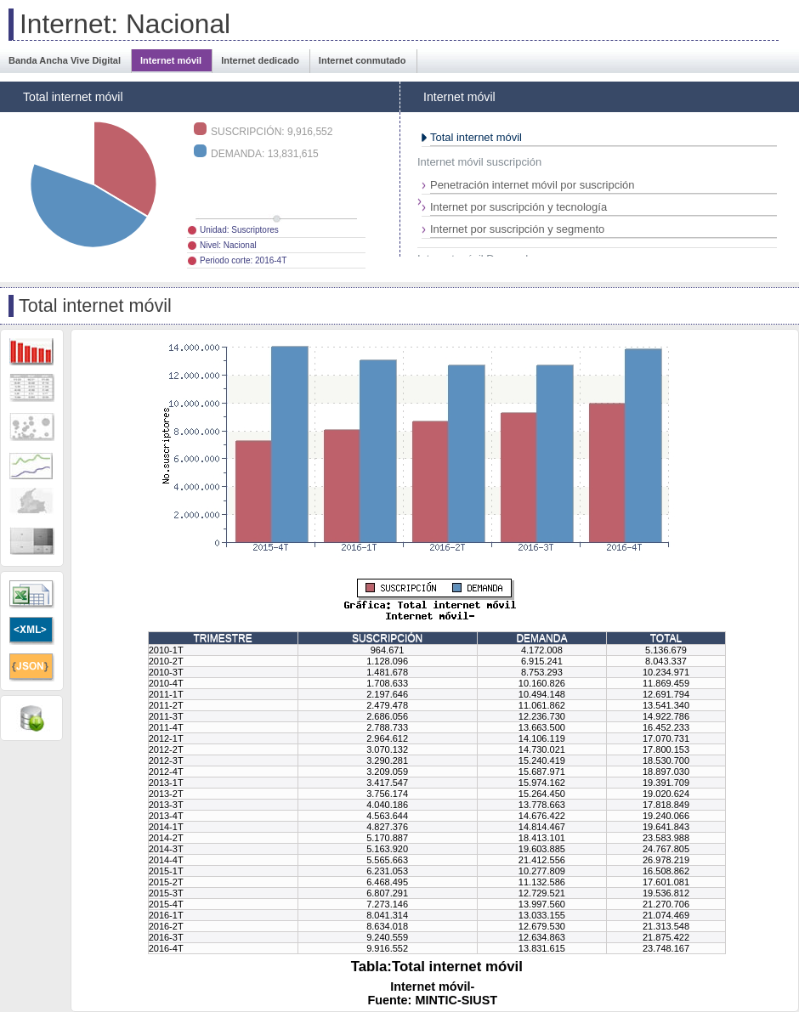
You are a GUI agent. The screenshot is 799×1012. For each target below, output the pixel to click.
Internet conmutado (362, 60)
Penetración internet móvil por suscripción (532, 184)
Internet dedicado (260, 60)
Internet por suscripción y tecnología (518, 207)
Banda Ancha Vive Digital (64, 60)
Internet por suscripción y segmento (517, 229)
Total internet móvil (476, 137)
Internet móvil (170, 60)
